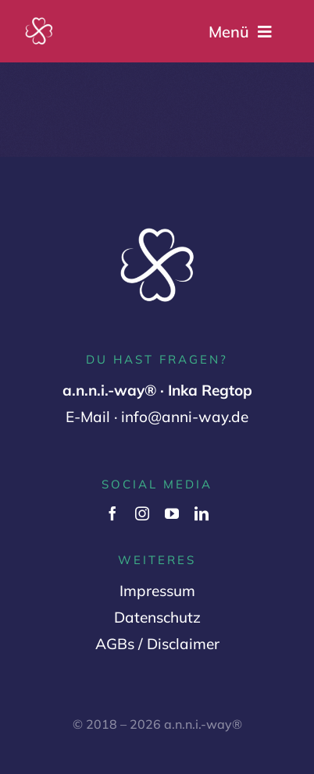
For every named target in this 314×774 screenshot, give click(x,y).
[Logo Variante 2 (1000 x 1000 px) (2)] (39, 22)
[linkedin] (201, 513)
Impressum (157, 590)
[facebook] (112, 513)
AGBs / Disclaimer (157, 643)
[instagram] (142, 513)
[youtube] (172, 513)
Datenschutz (157, 617)
